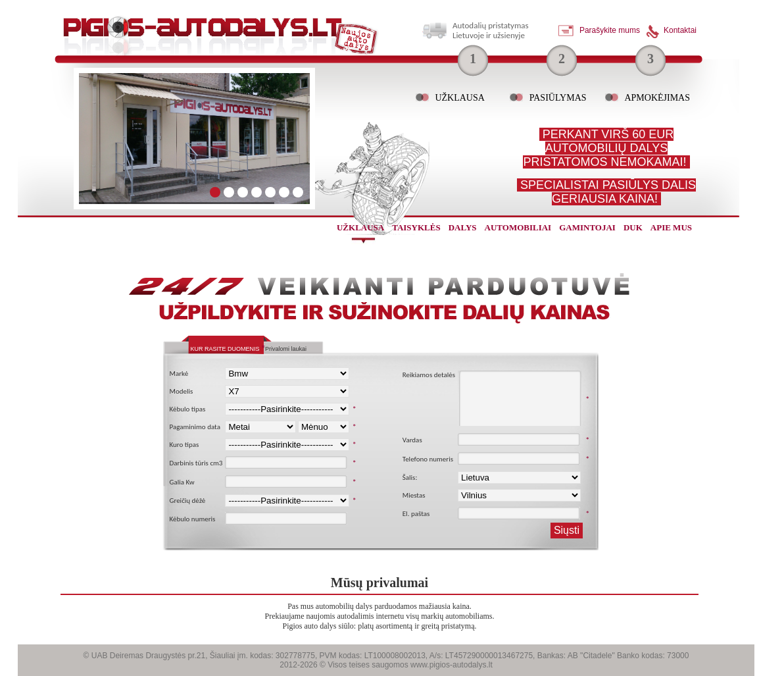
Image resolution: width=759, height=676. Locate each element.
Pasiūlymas (558, 98)
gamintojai (587, 227)
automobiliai (518, 227)
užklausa (360, 227)
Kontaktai (680, 30)
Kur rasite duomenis (225, 349)
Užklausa (459, 98)
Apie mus (671, 227)
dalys (463, 227)
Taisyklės (416, 227)
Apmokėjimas (657, 98)
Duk (633, 227)
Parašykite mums (609, 30)
